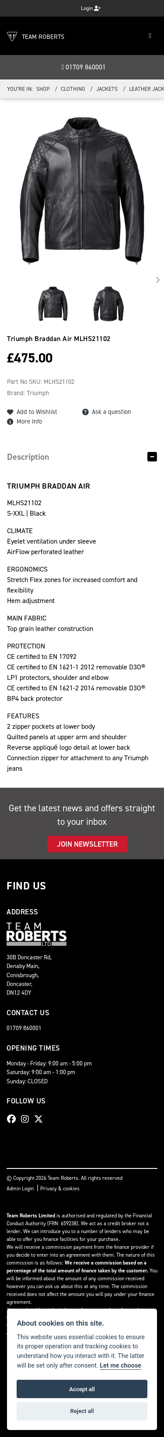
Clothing (73, 89)
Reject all (82, 1411)
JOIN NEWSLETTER (87, 844)
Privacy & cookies (60, 1188)
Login (91, 8)
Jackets (107, 89)
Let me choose (120, 1365)
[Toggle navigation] (150, 35)
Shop (43, 89)
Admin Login (20, 1188)
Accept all (81, 1389)
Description (28, 456)
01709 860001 (84, 67)
